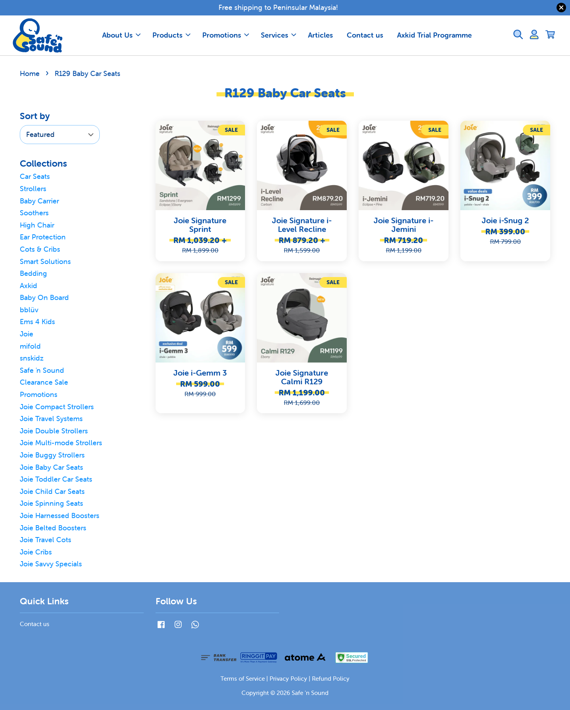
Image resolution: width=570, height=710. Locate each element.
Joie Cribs (36, 551)
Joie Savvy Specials (51, 563)
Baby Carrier (39, 200)
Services (278, 35)
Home (30, 73)
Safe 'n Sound (42, 370)
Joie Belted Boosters (53, 527)
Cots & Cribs (40, 249)
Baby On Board (44, 297)
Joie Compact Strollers (57, 406)
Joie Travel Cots (45, 539)
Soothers (34, 212)
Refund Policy (331, 678)
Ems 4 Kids (37, 321)
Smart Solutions (45, 261)
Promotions (225, 35)
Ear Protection (43, 236)
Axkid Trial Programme (434, 35)
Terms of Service (242, 678)
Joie (26, 333)
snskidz (32, 358)
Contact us (365, 35)
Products (171, 35)
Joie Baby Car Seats (51, 467)
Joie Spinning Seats (51, 503)
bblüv (29, 309)
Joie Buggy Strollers (52, 454)
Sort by (35, 115)
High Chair (37, 225)
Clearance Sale (44, 382)
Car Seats (35, 176)
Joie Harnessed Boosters (59, 515)
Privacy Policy (288, 678)
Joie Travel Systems (51, 418)
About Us (121, 35)
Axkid (28, 285)
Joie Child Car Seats (52, 491)
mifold (30, 346)
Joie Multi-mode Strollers (61, 442)
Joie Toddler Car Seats (56, 479)
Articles (320, 35)
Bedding (33, 273)
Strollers (33, 188)
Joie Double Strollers (54, 430)
